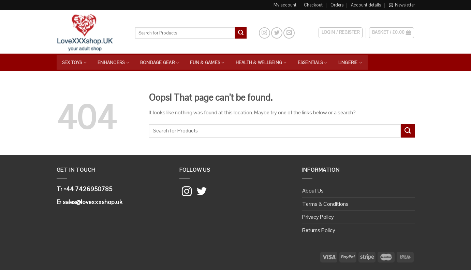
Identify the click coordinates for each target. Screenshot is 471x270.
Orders (336, 5)
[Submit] (241, 33)
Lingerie (350, 62)
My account (285, 5)
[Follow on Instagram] (264, 33)
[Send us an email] (289, 33)
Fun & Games (207, 62)
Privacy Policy (318, 217)
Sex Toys (74, 62)
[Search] (253, 33)
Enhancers (113, 62)
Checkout (313, 5)
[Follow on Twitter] (276, 33)
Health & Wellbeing (261, 62)
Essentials (312, 62)
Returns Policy (318, 230)
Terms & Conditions (325, 204)
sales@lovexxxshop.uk (92, 202)
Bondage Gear (159, 62)
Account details (366, 5)
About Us (313, 190)
